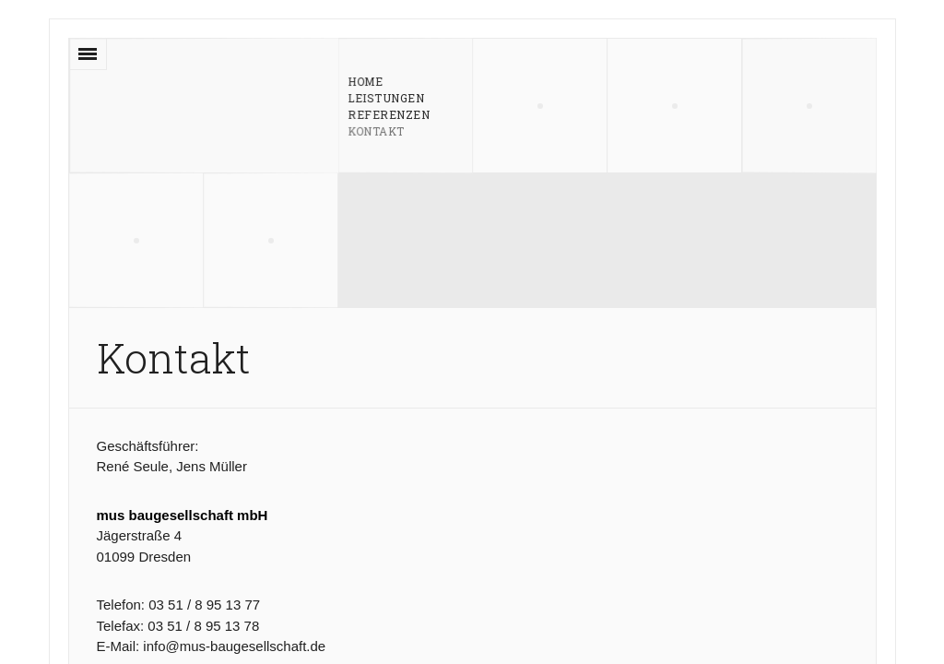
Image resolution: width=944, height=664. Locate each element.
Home (365, 81)
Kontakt (376, 130)
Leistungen (385, 96)
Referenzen (388, 113)
